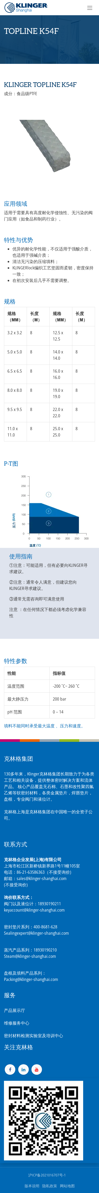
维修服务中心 (16, 1023)
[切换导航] (89, 7)
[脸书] (10, 1069)
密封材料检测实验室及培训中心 (33, 1035)
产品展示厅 (14, 1010)
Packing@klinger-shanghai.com (31, 979)
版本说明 (32, 1185)
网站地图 (67, 1185)
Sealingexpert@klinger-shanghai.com (36, 933)
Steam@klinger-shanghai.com (30, 956)
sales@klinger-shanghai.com (42, 878)
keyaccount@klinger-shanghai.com (34, 910)
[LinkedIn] (23, 1069)
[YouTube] (36, 1069)
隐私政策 (49, 1185)
